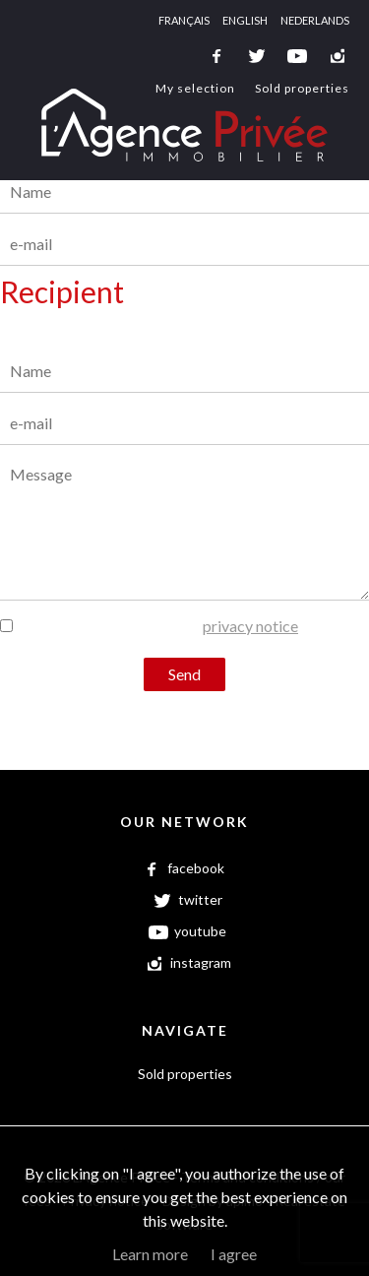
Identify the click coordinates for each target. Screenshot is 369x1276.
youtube (297, 56)
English (245, 20)
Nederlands (314, 20)
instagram (337, 56)
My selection (195, 88)
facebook (216, 56)
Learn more (150, 1253)
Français (184, 20)
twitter (257, 56)
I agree (234, 1253)
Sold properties (302, 88)
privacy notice (250, 625)
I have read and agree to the (157, 625)
